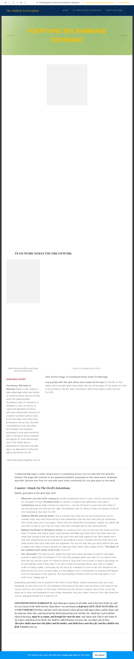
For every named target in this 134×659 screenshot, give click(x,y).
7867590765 (124, 2)
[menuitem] (77, 10)
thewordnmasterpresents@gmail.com (100, 2)
